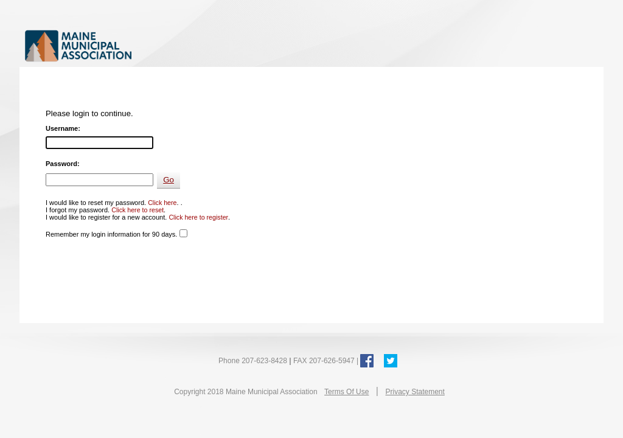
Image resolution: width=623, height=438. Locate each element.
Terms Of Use (346, 392)
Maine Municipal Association (150, 45)
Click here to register (198, 217)
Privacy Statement (414, 392)
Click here (162, 202)
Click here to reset (137, 210)
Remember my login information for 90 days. (111, 234)
